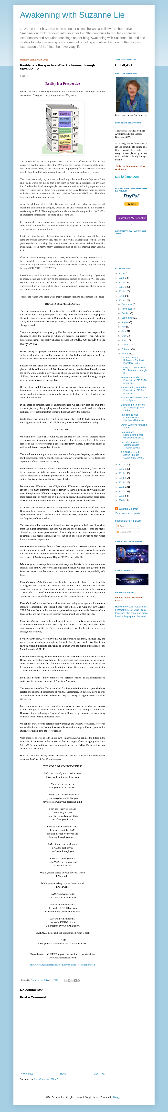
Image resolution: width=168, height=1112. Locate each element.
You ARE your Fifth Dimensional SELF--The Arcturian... (134, 380)
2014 (122, 478)
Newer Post (27, 1073)
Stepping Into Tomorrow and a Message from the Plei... (133, 407)
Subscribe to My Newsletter (132, 218)
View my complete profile (128, 513)
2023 (122, 278)
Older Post (99, 1073)
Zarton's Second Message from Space (134, 399)
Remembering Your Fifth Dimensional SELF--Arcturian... (133, 390)
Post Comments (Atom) (46, 1079)
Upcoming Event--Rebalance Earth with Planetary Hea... (133, 360)
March (124, 344)
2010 (122, 496)
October (125, 313)
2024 (122, 273)
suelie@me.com (127, 176)
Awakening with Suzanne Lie (72, 15)
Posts (121, 526)
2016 (122, 469)
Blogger (117, 1097)
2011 (122, 491)
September (127, 317)
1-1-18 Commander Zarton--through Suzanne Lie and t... (132, 455)
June (124, 331)
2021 (122, 287)
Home (63, 1073)
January (125, 353)
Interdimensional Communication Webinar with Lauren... (133, 417)
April (124, 340)
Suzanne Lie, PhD (128, 509)
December (127, 304)
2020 (122, 291)
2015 (122, 473)
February (126, 349)
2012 (122, 486)
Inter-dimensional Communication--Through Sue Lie (131, 445)
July (123, 326)
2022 (122, 282)
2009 (122, 500)
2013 (122, 482)
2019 (122, 296)
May (123, 335)
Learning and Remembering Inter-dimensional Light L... (133, 435)
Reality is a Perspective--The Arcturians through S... (134, 370)
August (125, 322)
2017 (122, 464)
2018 (122, 300)
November (127, 308)
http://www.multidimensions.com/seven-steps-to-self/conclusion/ (63, 964)
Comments (124, 532)
